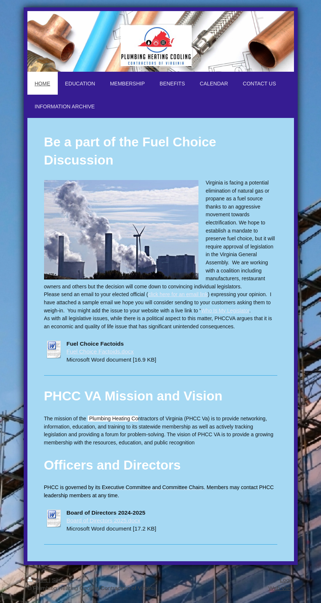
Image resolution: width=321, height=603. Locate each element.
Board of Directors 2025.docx (103, 520)
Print (38, 580)
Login (287, 580)
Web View (281, 588)
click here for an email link (178, 294)
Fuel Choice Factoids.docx (100, 351)
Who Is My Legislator (225, 311)
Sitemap (62, 580)
